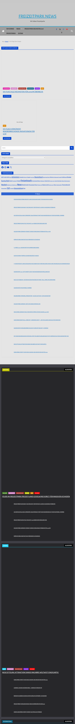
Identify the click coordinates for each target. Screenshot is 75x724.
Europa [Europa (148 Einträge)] (69, 177)
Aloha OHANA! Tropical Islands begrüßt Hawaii (26, 255)
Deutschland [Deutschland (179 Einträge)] (38, 177)
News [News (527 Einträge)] (19, 185)
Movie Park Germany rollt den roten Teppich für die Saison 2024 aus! (31, 312)
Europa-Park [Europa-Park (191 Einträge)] (5, 181)
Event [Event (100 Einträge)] (10, 181)
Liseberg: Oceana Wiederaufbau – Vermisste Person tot (28, 687)
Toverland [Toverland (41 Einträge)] (12, 188)
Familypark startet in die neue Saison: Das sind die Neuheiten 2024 (31, 352)
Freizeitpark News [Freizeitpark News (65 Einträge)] (36, 181)
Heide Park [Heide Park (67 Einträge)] (47, 181)
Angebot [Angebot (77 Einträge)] (22, 177)
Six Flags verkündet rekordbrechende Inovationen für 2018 (19, 131)
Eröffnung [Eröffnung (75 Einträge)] (64, 177)
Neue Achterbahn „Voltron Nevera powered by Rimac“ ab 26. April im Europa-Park (34, 279)
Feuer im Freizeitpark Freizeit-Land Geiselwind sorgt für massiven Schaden (33, 199)
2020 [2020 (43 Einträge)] (10, 177)
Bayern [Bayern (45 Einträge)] (25, 177)
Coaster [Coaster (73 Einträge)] (29, 177)
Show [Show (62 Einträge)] (55, 184)
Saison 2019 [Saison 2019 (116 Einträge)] (45, 185)
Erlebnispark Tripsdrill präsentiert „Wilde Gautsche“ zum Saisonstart (32, 296)
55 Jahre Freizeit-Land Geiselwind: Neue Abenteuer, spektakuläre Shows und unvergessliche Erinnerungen (42, 263)
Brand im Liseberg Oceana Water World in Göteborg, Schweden (30, 695)
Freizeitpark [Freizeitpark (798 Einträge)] (26, 180)
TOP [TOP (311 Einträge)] (8, 188)
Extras (20, 33)
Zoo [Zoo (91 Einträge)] (24, 188)
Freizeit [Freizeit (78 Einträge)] (18, 181)
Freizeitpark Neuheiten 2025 (34, 28)
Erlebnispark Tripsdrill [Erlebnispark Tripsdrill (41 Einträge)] (58, 177)
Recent (37, 193)
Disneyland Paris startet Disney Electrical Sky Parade (28, 712)
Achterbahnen (6, 88)
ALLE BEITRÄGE (68, 369)
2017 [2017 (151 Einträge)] (2, 177)
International (30, 88)
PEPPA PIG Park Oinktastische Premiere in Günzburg (27, 239)
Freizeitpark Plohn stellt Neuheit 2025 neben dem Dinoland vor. (30, 223)
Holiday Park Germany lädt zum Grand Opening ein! (27, 304)
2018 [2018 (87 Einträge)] (5, 177)
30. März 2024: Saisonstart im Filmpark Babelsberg (26, 247)
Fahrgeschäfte (14, 88)
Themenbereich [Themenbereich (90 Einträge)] (66, 184)
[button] (21, 28)
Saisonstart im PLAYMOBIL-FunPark (23, 287)
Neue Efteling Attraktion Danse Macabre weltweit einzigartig (30, 344)
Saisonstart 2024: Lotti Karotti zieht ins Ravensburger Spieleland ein (32, 271)
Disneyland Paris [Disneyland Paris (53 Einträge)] (46, 177)
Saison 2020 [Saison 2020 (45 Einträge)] (51, 184)
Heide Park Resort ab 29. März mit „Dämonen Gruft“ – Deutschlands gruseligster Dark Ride (37, 320)
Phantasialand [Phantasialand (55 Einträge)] (32, 184)
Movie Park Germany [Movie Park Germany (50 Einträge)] (66, 181)
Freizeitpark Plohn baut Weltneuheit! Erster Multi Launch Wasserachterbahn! (34, 207)
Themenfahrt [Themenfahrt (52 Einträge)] (4, 188)
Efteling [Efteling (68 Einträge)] (52, 177)
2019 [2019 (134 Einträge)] (8, 177)
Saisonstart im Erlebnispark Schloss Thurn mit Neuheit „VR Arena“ (31, 328)
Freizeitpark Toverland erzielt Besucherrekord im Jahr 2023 (29, 704)
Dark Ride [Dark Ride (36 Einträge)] (32, 177)
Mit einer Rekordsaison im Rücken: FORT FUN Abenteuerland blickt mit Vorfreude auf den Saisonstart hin (41, 336)
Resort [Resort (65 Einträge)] (36, 184)
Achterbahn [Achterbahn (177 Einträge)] (15, 177)
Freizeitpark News (37, 16)
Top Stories (10, 28)
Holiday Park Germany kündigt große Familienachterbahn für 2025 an (32, 231)
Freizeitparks (11, 33)
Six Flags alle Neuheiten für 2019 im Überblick (23, 92)
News (18, 28)
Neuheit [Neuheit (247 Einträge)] (4, 185)
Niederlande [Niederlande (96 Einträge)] (25, 184)
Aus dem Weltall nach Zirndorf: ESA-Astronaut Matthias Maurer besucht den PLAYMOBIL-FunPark (39, 215)
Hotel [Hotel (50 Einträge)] (56, 181)
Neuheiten (37, 88)
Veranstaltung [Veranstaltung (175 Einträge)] (18, 188)
